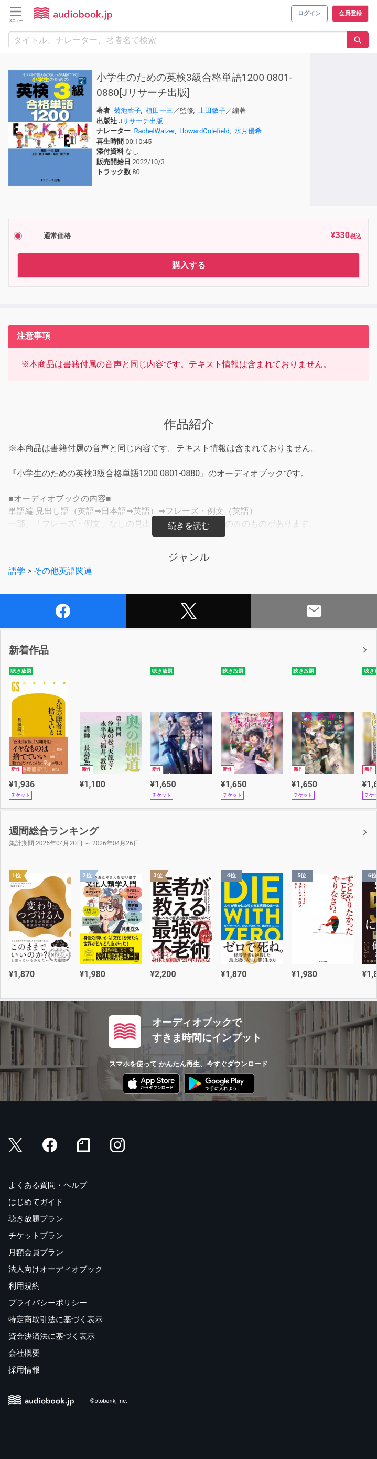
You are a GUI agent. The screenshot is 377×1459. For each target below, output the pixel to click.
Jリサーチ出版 (141, 121)
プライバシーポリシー (47, 1302)
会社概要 (24, 1353)
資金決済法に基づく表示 (51, 1336)
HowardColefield (204, 131)
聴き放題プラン (35, 1219)
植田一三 (159, 110)
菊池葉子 (127, 110)
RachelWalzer (154, 131)
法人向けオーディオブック (55, 1269)
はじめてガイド (35, 1202)
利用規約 (24, 1286)
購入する (189, 265)
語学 (16, 571)
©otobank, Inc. (108, 1401)
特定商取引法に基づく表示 (55, 1319)
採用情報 (24, 1370)
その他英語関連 (63, 571)
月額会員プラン (35, 1252)
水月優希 (248, 131)
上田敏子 (211, 110)
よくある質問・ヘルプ (47, 1185)
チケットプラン (35, 1235)
